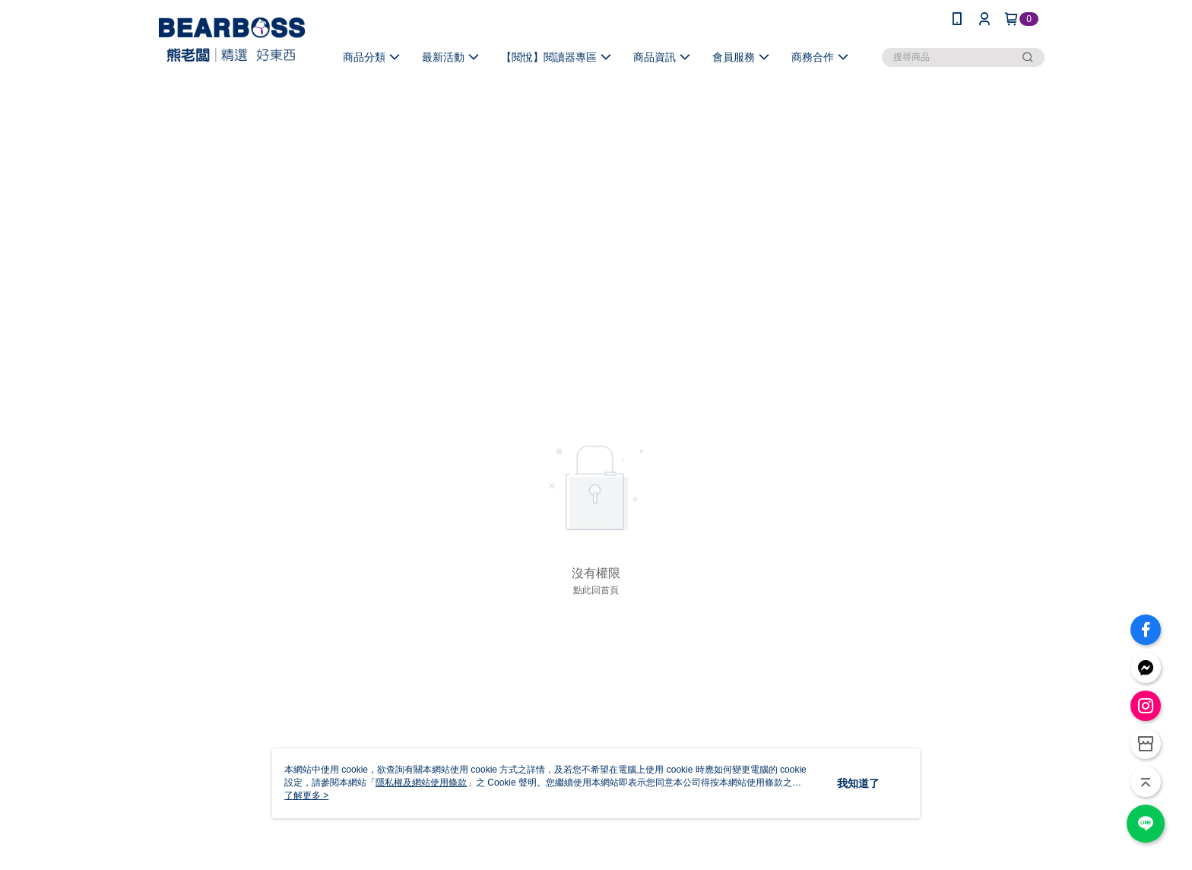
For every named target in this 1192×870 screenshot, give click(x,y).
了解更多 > (306, 795)
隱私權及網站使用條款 (421, 782)
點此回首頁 (596, 590)
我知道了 (858, 783)
